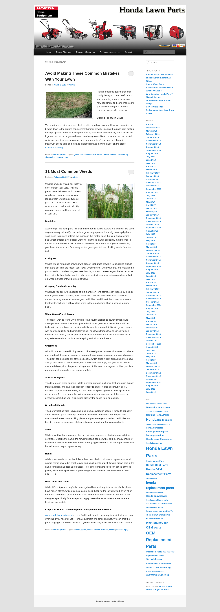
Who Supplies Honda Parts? (159, 94)
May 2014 (150, 318)
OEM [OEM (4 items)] (166, 523)
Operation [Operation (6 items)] (151, 552)
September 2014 (153, 305)
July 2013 (150, 350)
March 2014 (151, 324)
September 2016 (153, 228)
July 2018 (150, 157)
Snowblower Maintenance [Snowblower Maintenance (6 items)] (158, 564)
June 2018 (151, 160)
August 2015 (152, 270)
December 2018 (153, 141)
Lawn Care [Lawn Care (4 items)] (158, 519)
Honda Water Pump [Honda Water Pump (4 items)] (154, 507)
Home (48, 52)
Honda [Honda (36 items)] (151, 419)
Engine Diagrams (63, 52)
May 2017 (150, 202)
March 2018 (151, 170)
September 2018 (153, 150)
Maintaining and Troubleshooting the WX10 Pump (158, 100)
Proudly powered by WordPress (110, 601)
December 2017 (153, 179)
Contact (128, 52)
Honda (90, 529)
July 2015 (150, 273)
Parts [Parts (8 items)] (159, 551)
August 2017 (152, 192)
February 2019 (153, 134)
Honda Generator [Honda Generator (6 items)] (154, 428)
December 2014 (153, 295)
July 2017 (150, 195)
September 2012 (153, 382)
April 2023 (151, 124)
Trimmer (104, 529)
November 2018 (153, 144)
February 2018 (153, 173)
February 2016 (153, 250)
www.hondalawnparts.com (58, 515)
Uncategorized (59, 154)
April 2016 (151, 244)
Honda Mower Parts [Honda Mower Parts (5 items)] (155, 461)
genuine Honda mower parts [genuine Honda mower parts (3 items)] (157, 411)
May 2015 (150, 279)
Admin (72, 85)
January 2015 (152, 292)
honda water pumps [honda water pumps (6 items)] (156, 511)
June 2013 (151, 353)
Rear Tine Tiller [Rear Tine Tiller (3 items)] (168, 552)
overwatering (122, 154)
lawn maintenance (88, 154)
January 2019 (152, 137)
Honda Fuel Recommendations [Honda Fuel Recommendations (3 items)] (158, 424)
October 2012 (152, 379)
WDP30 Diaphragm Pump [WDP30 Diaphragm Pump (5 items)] (157, 575)
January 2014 (152, 331)
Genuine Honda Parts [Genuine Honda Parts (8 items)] (157, 415)
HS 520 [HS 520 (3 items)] (149, 515)
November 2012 (153, 376)
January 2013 (152, 370)
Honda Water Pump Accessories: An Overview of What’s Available (159, 87)
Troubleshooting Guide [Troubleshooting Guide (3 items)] (155, 571)
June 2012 (151, 392)
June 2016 (151, 237)
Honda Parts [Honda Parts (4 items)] (151, 478)
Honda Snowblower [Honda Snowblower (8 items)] (156, 496)
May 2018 (150, 163)
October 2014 (152, 302)
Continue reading (55, 147)
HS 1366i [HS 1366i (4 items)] (150, 519)
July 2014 (150, 311)
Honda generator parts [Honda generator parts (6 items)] (157, 431)
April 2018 (151, 166)
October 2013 (152, 340)
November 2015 (153, 260)
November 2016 (153, 221)
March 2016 (151, 247)
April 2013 (151, 360)
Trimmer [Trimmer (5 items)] (150, 567)
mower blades (110, 154)
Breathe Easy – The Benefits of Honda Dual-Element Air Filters (159, 77)
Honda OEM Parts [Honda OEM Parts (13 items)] (157, 465)
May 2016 (150, 241)
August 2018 (152, 153)
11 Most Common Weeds (68, 171)
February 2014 (153, 328)
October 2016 (152, 224)
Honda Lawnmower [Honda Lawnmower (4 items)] (154, 443)
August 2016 (152, 231)
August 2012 (152, 386)
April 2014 (151, 321)
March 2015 (151, 286)
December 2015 (153, 257)
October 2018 (152, 147)
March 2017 (151, 208)
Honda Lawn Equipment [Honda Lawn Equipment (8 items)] (159, 439)
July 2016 (150, 234)
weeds (112, 529)
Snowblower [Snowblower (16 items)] (154, 559)
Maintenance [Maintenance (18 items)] (154, 522)
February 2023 (153, 128)
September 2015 (153, 266)
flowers (77, 529)
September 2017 (153, 189)
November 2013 (153, 337)
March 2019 (151, 131)
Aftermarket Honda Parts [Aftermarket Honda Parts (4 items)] (156, 404)
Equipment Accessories (109, 52)
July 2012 (150, 389)
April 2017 (151, 205)
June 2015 (151, 276)
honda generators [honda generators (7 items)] (155, 435)
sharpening (50, 157)
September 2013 (153, 344)
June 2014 (151, 315)
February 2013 (153, 366)
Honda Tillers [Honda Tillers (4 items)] (152, 504)
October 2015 (152, 263)
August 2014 (152, 308)
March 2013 (151, 363)
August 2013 (152, 347)
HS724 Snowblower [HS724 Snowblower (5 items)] (161, 515)
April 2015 (151, 282)
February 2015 (153, 289)
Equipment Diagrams (85, 52)
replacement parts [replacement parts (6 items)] (155, 555)
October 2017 (152, 186)
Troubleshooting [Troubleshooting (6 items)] (162, 567)
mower (100, 154)
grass (76, 154)
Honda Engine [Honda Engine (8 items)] (164, 420)
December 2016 (153, 218)
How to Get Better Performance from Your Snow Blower (160, 110)
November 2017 (153, 182)
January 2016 (152, 253)
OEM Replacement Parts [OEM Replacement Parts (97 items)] (159, 540)
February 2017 (153, 211)
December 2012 (153, 373)
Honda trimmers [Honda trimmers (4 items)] (165, 504)
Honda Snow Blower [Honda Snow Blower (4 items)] (154, 492)
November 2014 (153, 299)
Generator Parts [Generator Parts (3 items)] (164, 407)
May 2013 (150, 357)
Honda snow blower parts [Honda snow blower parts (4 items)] (157, 500)
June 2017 (151, 199)
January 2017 (152, 215)
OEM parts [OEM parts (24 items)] (153, 527)
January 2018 (152, 176)
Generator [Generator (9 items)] (151, 407)
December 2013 (153, 334)
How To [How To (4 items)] (169, 511)
